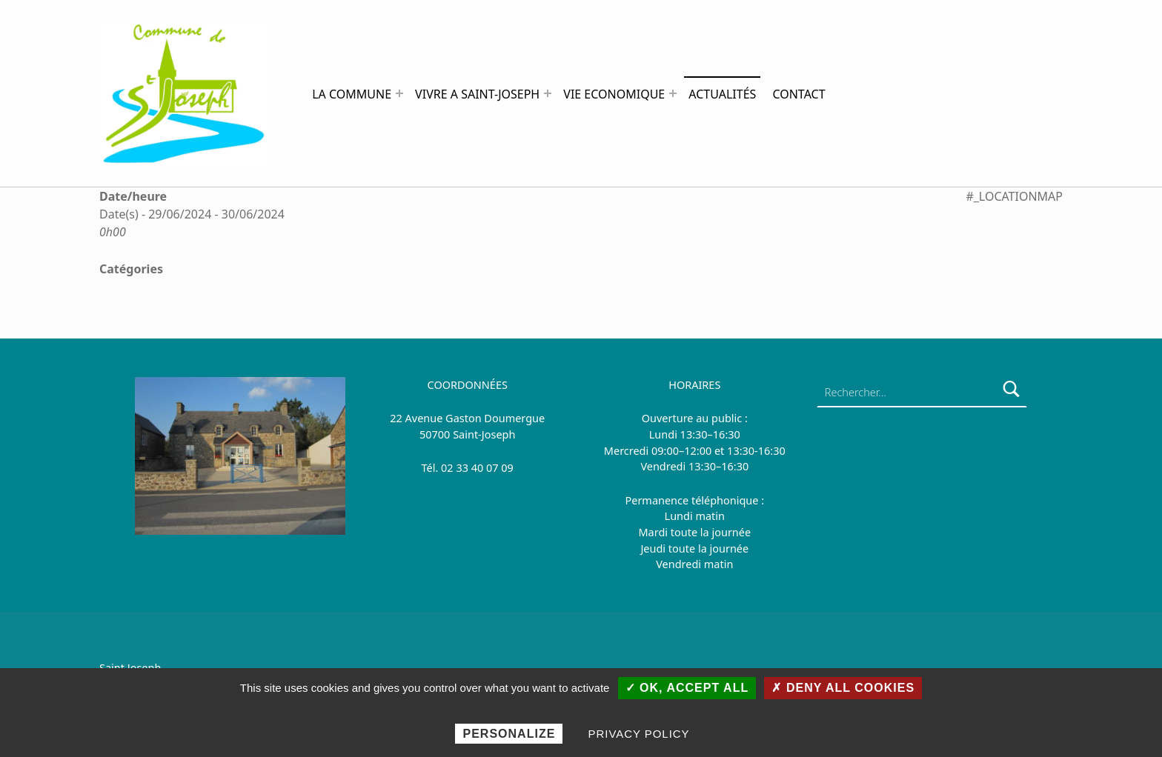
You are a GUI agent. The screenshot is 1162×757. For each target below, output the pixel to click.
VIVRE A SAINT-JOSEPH (477, 94)
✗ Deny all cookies (842, 687)
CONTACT (798, 94)
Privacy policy (639, 733)
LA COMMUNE (351, 94)
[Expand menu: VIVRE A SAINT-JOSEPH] (547, 93)
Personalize (508, 733)
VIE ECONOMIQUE (614, 94)
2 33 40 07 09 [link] (480, 468)
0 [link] (444, 468)
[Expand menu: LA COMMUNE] (399, 93)
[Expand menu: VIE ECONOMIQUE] (673, 93)
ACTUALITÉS (722, 94)
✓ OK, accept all (687, 687)
